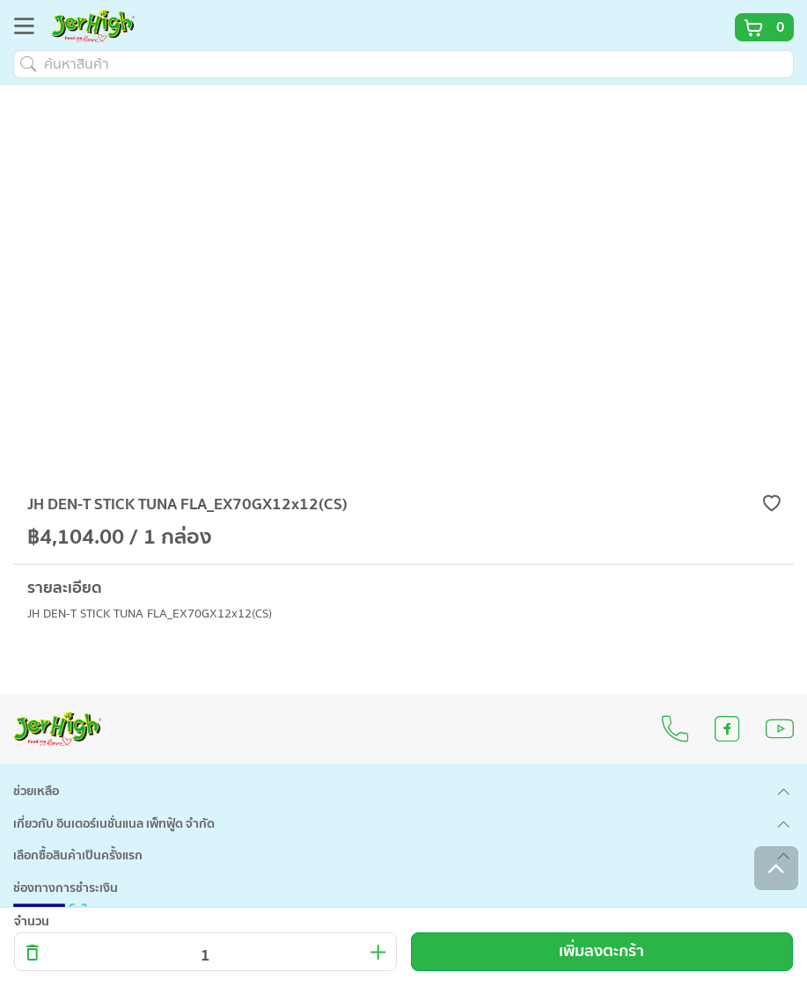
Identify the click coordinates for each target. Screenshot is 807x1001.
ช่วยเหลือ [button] (36, 791)
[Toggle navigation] (29, 29)
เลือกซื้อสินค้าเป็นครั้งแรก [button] (78, 856)
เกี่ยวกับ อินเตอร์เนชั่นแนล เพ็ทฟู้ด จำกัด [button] (114, 824)
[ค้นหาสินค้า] (403, 64)
